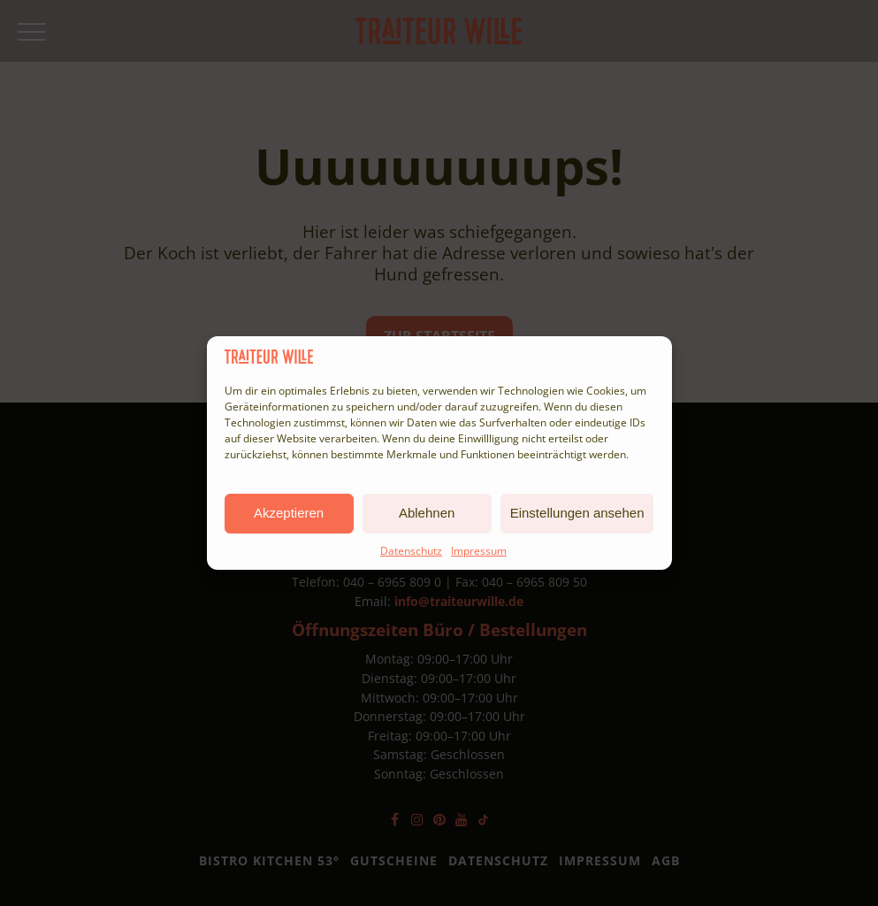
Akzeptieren (289, 512)
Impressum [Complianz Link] (479, 550)
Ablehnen (426, 512)
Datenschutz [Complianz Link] (411, 550)
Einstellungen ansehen (577, 512)
